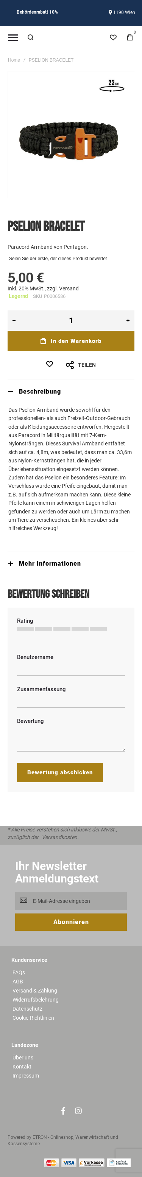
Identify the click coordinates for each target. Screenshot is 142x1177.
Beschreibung (40, 391)
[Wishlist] (113, 37)
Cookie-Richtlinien (33, 1018)
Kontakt (21, 1067)
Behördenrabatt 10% (37, 12)
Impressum (25, 1076)
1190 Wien (122, 12)
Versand (69, 288)
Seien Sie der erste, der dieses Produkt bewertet (58, 258)
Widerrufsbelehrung (35, 1000)
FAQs (18, 972)
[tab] (71, 391)
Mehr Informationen (50, 563)
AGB (17, 982)
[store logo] (71, 37)
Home (14, 60)
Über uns (22, 1057)
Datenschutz (27, 1009)
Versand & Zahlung (34, 991)
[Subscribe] (71, 922)
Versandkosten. (60, 837)
